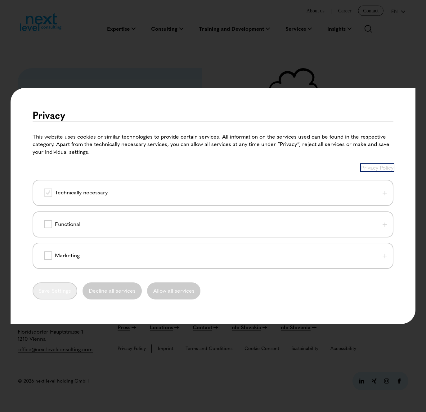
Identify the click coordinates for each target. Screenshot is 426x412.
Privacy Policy (377, 72)
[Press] (127, 327)
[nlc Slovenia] (298, 327)
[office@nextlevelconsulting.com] (55, 349)
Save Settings (54, 195)
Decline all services (112, 195)
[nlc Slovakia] (249, 327)
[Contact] (205, 327)
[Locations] (164, 327)
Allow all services (174, 195)
